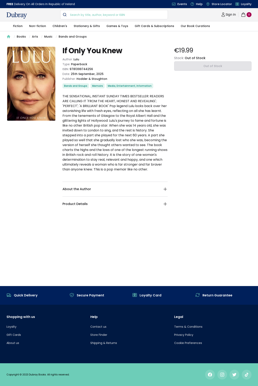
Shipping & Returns (103, 343)
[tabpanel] (31, 84)
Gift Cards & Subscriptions (154, 26)
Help (199, 4)
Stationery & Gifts (87, 26)
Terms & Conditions (188, 327)
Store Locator (222, 4)
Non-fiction (37, 26)
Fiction (18, 26)
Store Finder (98, 335)
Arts (35, 37)
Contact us (98, 327)
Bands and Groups (73, 37)
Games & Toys (117, 26)
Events (182, 4)
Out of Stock (212, 66)
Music (48, 37)
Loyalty (246, 4)
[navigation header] (17, 15)
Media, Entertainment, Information (130, 86)
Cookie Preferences (188, 343)
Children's (59, 26)
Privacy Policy (183, 335)
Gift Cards (14, 335)
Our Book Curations (195, 26)
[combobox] (114, 14)
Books (21, 37)
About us (13, 343)
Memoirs (97, 86)
